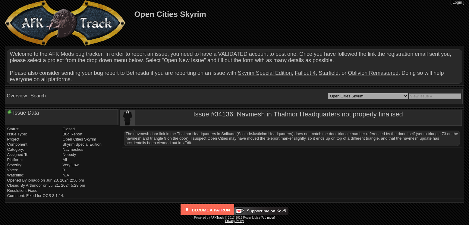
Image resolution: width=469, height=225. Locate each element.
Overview (17, 95)
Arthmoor (268, 217)
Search (38, 95)
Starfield (328, 73)
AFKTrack (217, 217)
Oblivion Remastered (373, 73)
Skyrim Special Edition (265, 73)
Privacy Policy (234, 221)
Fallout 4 (305, 73)
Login (457, 2)
